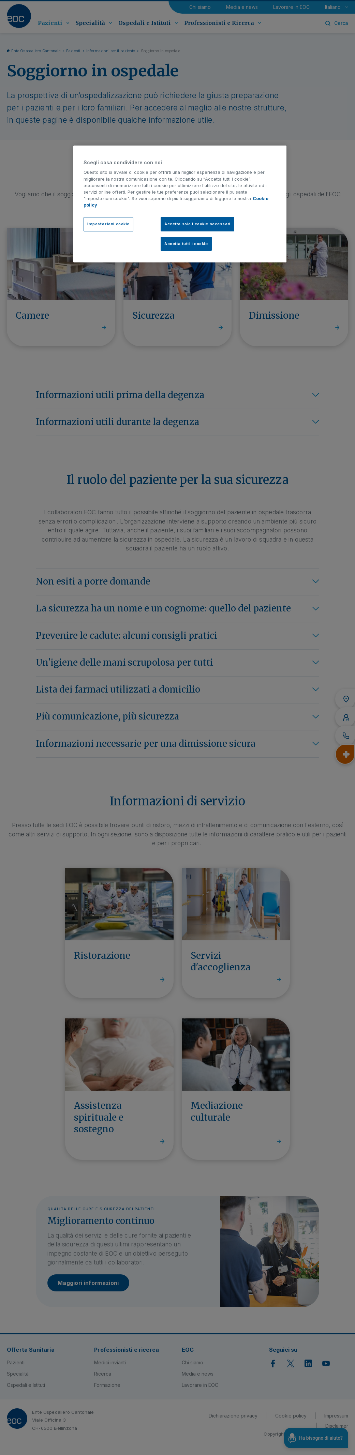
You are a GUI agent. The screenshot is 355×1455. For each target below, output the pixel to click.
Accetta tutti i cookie (186, 243)
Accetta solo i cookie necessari (197, 224)
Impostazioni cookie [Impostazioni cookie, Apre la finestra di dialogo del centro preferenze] (108, 224)
